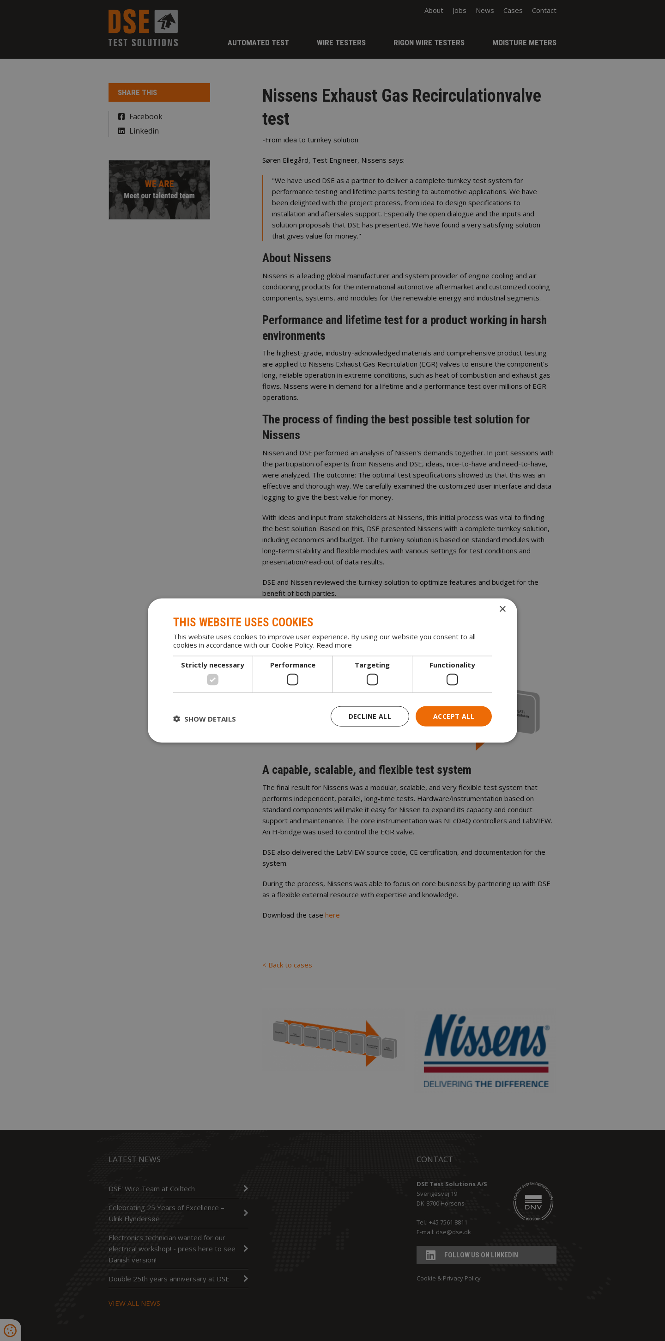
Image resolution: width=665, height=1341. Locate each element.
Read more (334, 644)
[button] (204, 718)
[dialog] (332, 670)
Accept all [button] (453, 715)
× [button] (502, 609)
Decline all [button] (370, 715)
